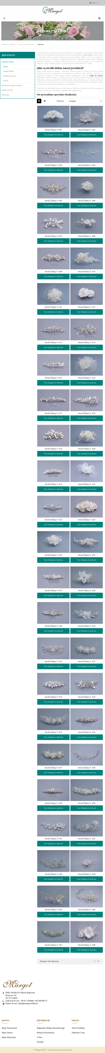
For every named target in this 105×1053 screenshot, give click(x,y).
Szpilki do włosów (9, 76)
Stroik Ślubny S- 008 (86, 236)
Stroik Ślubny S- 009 (53, 271)
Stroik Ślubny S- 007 (53, 236)
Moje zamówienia (9, 1028)
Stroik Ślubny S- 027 (53, 590)
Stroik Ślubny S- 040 (86, 803)
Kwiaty (5, 81)
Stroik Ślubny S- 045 (53, 909)
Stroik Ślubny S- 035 (53, 732)
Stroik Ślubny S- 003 (53, 165)
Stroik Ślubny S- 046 (86, 909)
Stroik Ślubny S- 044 (86, 874)
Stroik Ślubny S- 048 (86, 945)
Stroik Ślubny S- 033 (53, 697)
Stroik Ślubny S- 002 (86, 130)
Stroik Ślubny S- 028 (86, 590)
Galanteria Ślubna (7, 62)
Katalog (10, 55)
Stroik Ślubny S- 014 (86, 342)
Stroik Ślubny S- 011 (53, 307)
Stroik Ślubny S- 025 (53, 555)
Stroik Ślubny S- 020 (86, 449)
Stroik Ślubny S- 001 (53, 130)
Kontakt (40, 1042)
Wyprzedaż (5, 95)
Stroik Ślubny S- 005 (53, 200)
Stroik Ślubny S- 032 (86, 661)
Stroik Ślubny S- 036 (86, 732)
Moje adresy (7, 1032)
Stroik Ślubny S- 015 (53, 378)
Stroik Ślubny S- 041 (53, 839)
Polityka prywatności (46, 1032)
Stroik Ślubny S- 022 (86, 484)
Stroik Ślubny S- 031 (53, 661)
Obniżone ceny (78, 1032)
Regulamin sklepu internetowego (51, 1028)
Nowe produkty (78, 1028)
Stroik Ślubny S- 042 (86, 839)
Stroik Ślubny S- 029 (53, 626)
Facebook (52, 1010)
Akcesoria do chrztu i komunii (11, 85)
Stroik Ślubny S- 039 (53, 803)
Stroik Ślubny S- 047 (53, 945)
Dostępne (85, 101)
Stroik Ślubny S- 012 (86, 307)
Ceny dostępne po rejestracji (53, 135)
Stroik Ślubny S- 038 (86, 768)
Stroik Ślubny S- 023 (53, 520)
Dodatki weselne (7, 90)
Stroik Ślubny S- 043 (53, 874)
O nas (39, 1037)
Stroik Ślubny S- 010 (86, 271)
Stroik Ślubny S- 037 (53, 768)
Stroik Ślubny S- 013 (53, 342)
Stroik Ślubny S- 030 (86, 626)
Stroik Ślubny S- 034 (86, 697)
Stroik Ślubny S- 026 (86, 555)
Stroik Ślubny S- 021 (53, 484)
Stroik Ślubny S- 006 (86, 200)
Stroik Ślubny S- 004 (86, 165)
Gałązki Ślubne (8, 71)
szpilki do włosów (96, 76)
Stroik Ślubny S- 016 (86, 378)
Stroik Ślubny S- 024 (86, 520)
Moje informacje (9, 1037)
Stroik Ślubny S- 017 (53, 413)
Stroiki (5, 67)
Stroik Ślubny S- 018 (86, 413)
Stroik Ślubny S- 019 (53, 449)
